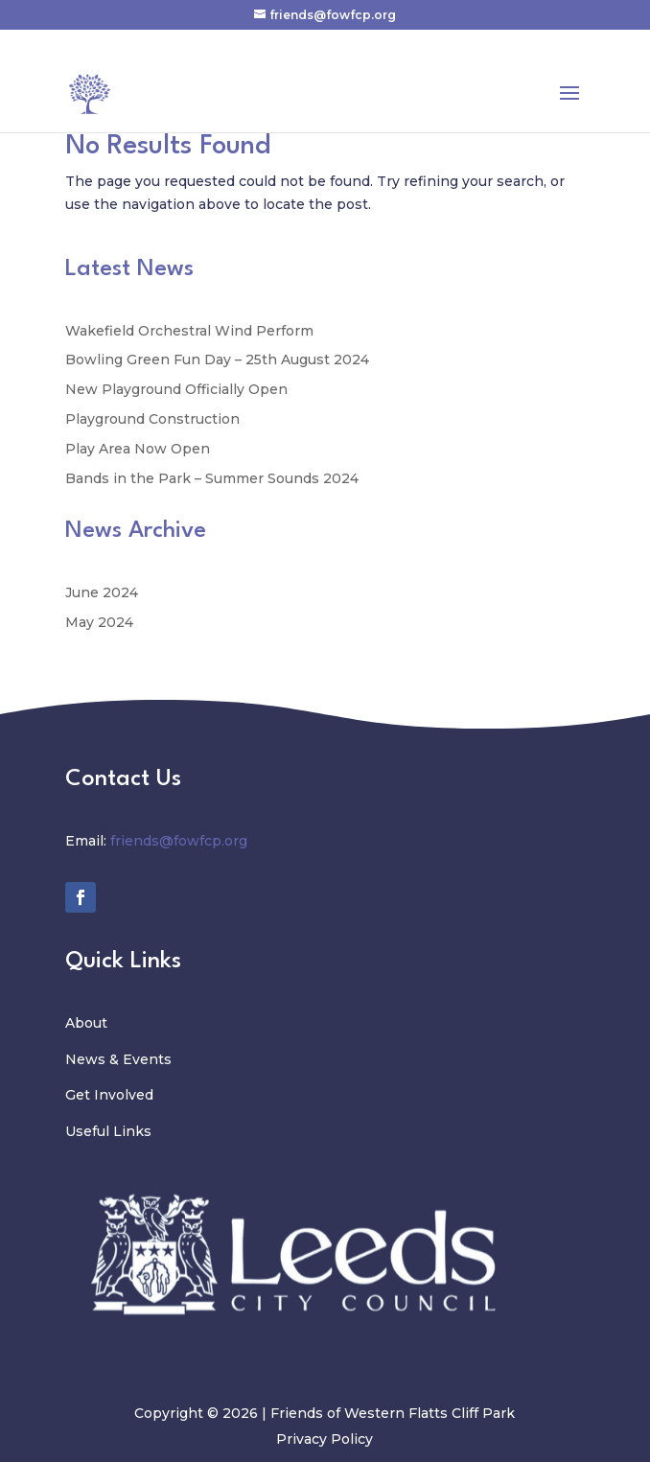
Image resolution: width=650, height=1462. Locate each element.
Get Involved (109, 1094)
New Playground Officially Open (176, 389)
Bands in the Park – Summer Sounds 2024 (212, 478)
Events (147, 1059)
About (86, 1023)
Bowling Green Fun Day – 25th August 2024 (217, 359)
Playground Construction (152, 419)
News (87, 1059)
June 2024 (101, 592)
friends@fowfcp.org (178, 840)
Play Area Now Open (137, 448)
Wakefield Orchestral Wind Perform (189, 330)
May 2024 (99, 622)
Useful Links (108, 1131)
